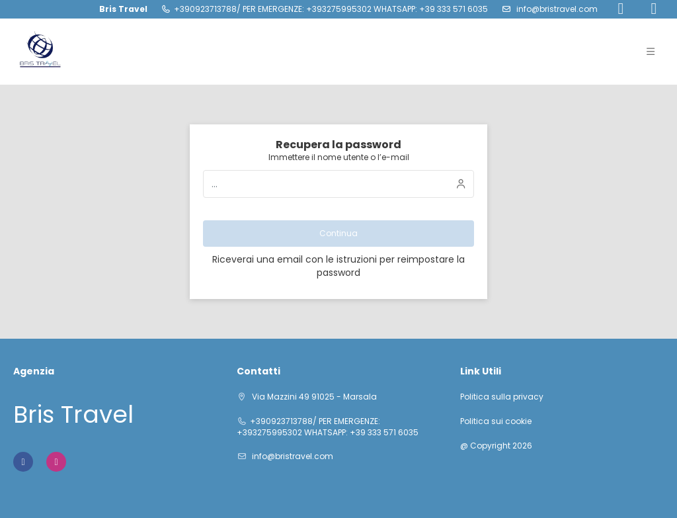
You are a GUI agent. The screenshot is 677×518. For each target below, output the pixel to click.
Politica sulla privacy (501, 397)
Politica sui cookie (496, 421)
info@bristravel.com (556, 9)
